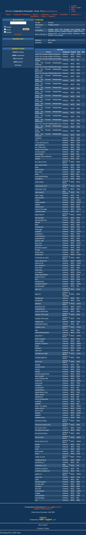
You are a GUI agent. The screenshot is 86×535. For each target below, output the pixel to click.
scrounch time (40, 367)
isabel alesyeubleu (41, 274)
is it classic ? (39, 272)
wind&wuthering (40, 460)
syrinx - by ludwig (41, 406)
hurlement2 (39, 254)
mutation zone (40, 327)
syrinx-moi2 (39, 410)
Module (48, 52)
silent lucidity (39, 376)
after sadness (39, 145)
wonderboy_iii (39, 462)
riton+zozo (38, 361)
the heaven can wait (42, 430)
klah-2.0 (38, 294)
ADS (64, 191)
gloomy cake (39, 241)
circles (37, 200)
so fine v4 (38, 381)
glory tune (38, 243)
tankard (37, 413)
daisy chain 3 (39, 214)
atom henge (39, 154)
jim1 (36, 279)
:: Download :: (64, 14)
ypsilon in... (39, 474)
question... (38, 348)
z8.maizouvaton (40, 482)
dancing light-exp (41, 220)
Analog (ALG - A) (54, 33)
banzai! (37, 159)
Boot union (38, 172)
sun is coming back (41, 399)
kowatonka (38, 300)
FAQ (72, 9)
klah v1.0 (38, 289)
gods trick (38, 245)
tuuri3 (37, 454)
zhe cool (38, 489)
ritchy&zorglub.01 (41, 357)
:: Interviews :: (45, 14)
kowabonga (39, 298)
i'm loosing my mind (41, 258)
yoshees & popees (41, 468)
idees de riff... (39, 263)
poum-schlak (39, 341)
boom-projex (39, 169)
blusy (37, 167)
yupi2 (37, 479)
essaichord (39, 234)
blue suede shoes (41, 165)
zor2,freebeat (39, 491)
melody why (39, 322)
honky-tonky (39, 252)
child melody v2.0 (41, 186)
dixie (36, 225)
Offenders (76, 33)
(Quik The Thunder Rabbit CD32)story (48, 56)
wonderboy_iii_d (40, 465)
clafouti (37, 204)
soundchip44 (39, 388)
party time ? (39, 336)
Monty (64, 163)
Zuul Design (59, 35)
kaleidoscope (39, 281)
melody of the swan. (42, 318)
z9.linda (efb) (39, 484)
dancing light (39, 218)
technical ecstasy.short (42, 425)
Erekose (65, 54)
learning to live (40, 307)
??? (36, 140)
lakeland (38, 303)
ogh (36, 330)
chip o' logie (39, 195)
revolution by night (41, 353)
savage (37, 365)
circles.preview (40, 202)
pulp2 (37, 346)
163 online (51, 40)
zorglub (37, 493)
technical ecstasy (41, 421)
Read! (50, 42)
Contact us (48, 509)
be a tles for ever (40, 162)
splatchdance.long (41, 392)
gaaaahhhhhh (39, 238)
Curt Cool (58, 507)
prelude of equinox (41, 343)
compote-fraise (40, 211)
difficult (37, 222)
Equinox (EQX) (66, 33)
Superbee (65, 290)
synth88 (37, 404)
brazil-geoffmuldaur (41, 176)
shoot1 (37, 369)
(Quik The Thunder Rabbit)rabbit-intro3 (48, 73)
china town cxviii (40, 189)
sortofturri (38, 385)
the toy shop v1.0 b (41, 441)
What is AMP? (76, 7)
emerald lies (39, 227)
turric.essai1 (39, 451)
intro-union (38, 268)
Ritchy (64, 358)
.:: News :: (8, 14)
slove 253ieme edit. (41, 378)
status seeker (39, 394)
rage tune (38, 350)
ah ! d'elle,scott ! (40, 147)
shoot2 (37, 371)
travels (37, 447)
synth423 (38, 401)
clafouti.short (39, 207)
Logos (73, 11)
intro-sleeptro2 (40, 265)
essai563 (38, 231)
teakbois (38, 415)
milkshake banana (41, 324)
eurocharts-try (40, 236)
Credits (74, 6)
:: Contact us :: (75, 14)
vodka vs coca (40, 457)
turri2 (37, 449)
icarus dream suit (41, 261)
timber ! (37, 444)
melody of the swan (41, 314)
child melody (39, 182)
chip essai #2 (39, 192)
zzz (36, 500)
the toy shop (39, 437)
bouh (37, 174)
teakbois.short (40, 417)
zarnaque (38, 486)
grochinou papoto (41, 247)
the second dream (41, 433)
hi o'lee (37, 250)
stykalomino (39, 397)
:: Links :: (43, 16)
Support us (38, 509)
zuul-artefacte (39, 495)
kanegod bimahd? (41, 284)
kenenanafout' (40, 286)
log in (47, 11)
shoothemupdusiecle (42, 374)
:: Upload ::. (51, 16)
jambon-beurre (40, 277)
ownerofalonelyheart (42, 332)
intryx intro (38, 270)
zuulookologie (39, 498)
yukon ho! (38, 477)
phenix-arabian (40, 339)
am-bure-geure (40, 152)
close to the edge (41, 209)
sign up (54, 11)
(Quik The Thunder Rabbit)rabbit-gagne (48, 67)
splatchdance (39, 390)
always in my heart (41, 149)
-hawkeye (38, 138)
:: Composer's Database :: (22, 14)
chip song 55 (39, 198)
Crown (48, 507)
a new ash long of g (41, 142)
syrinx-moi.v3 (39, 408)
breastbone (39, 179)
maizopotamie (40, 309)
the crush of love (40, 428)
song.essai (38, 383)
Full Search (18, 34)
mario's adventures (41, 311)
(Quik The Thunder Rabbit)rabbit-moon (48, 124)
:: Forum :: (55, 14)
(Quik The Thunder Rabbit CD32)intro (48, 54)
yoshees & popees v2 (42, 471)
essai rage (38, 229)
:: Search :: (36, 14)
